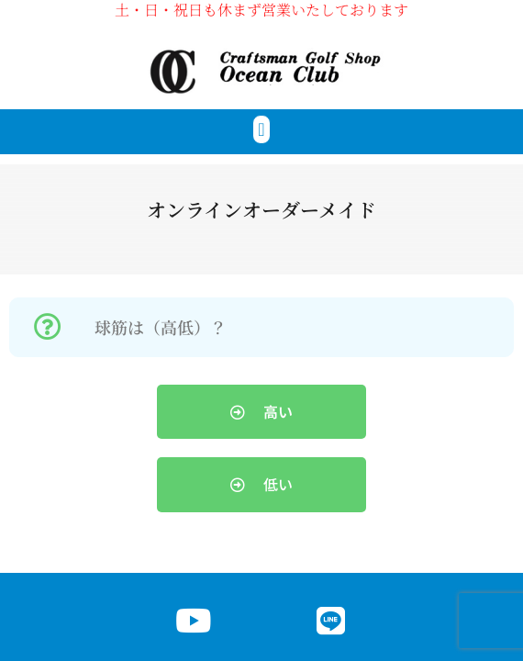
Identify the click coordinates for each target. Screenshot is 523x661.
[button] (261, 129)
